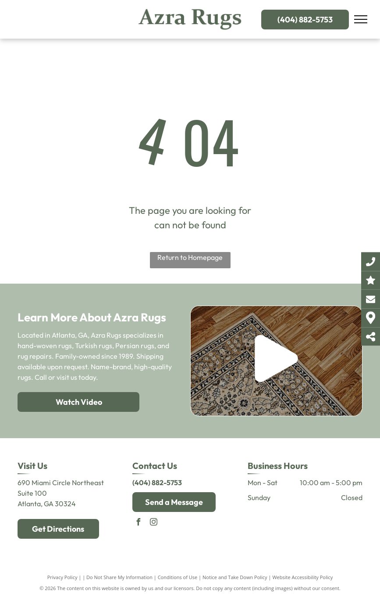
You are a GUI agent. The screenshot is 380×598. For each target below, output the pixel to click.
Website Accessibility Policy (302, 577)
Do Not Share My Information (119, 577)
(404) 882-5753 (157, 482)
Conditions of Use (178, 577)
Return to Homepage (190, 257)
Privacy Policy (62, 577)
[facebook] (138, 523)
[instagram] (153, 523)
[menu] (360, 19)
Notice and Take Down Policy (234, 577)
